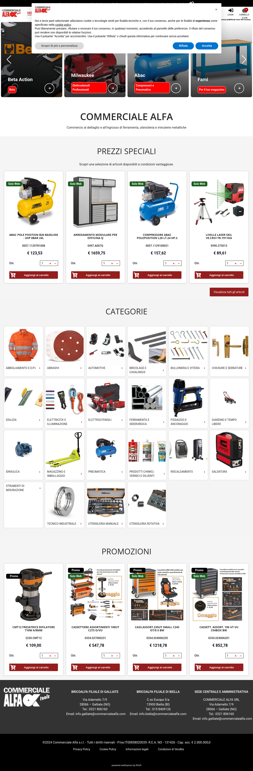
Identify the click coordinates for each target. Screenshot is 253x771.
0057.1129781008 (33, 245)
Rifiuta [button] (183, 45)
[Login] (231, 12)
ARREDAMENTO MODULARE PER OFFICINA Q (95, 236)
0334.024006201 (219, 638)
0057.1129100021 (157, 245)
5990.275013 (219, 245)
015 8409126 (161, 709)
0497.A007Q (95, 245)
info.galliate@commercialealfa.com (101, 714)
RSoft (138, 765)
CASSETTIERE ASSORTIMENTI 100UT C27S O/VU (95, 628)
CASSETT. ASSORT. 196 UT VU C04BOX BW (218, 628)
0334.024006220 (157, 638)
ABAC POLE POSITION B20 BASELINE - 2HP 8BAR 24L (33, 236)
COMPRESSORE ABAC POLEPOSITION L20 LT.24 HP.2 (157, 236)
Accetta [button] (207, 45)
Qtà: (11, 263)
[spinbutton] (44, 263)
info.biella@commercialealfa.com (162, 714)
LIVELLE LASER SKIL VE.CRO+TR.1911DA (219, 236)
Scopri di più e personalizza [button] (59, 45)
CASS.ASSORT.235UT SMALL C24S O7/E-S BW (157, 628)
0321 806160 (98, 709)
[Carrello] (244, 12)
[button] (9, 59)
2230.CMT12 (33, 638)
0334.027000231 (95, 638)
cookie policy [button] (63, 24)
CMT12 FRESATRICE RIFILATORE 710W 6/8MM (33, 628)
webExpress (127, 765)
